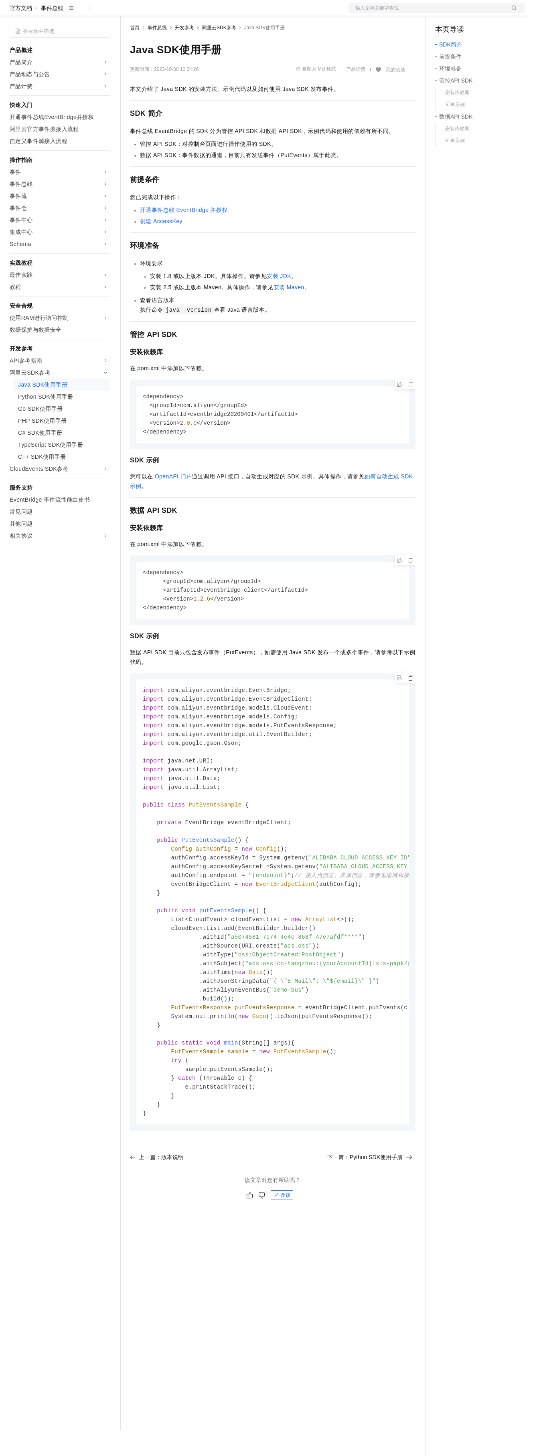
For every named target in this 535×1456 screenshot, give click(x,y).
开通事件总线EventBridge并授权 (184, 235)
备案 (444, 13)
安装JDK (279, 301)
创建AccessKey (161, 247)
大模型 (82, 13)
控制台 (463, 13)
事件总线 (52, 33)
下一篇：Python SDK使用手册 (369, 1206)
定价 (173, 13)
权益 (154, 13)
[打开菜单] (13, 13)
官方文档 (21, 33)
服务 (236, 13)
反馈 (282, 1244)
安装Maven (289, 313)
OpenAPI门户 (173, 504)
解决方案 (129, 13)
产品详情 (355, 95)
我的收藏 (395, 95)
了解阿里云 (264, 13)
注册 (482, 13)
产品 (104, 13)
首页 (135, 53)
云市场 (195, 13)
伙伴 (217, 13)
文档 (427, 13)
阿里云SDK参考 (219, 53)
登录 (512, 13)
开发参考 (184, 53)
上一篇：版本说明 (157, 1206)
